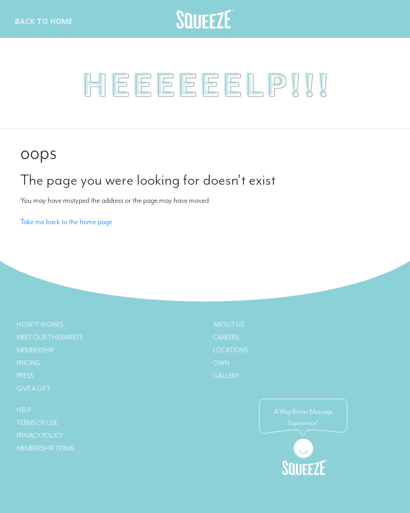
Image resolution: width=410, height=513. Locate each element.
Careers (226, 337)
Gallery (226, 376)
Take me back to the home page (66, 221)
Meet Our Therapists (50, 337)
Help (24, 410)
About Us (228, 324)
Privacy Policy (40, 435)
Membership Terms (45, 448)
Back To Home (44, 21)
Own (221, 363)
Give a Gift (33, 388)
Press (25, 376)
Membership (35, 350)
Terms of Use (37, 423)
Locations (230, 350)
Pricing (28, 363)
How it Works (40, 324)
